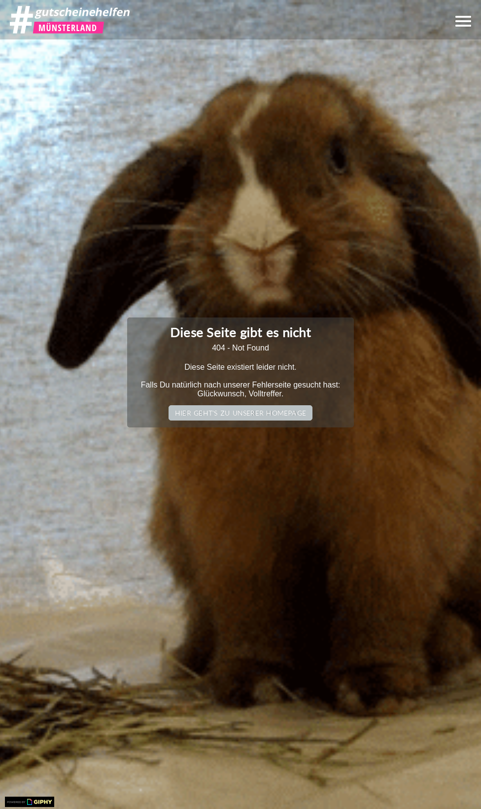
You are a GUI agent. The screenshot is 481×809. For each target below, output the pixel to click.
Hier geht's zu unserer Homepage (240, 413)
